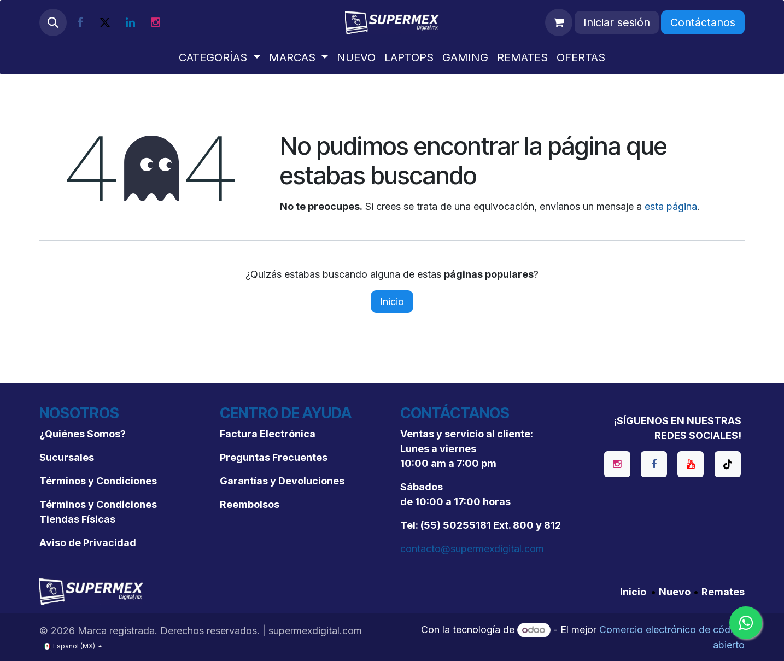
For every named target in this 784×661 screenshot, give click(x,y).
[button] (53, 22)
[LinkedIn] (130, 22)
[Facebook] (80, 22)
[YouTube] (690, 464)
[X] (105, 22)
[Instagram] (155, 22)
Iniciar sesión (616, 22)
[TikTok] (727, 464)
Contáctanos (702, 22)
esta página (671, 206)
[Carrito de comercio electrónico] (558, 22)
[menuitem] (219, 57)
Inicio (392, 301)
